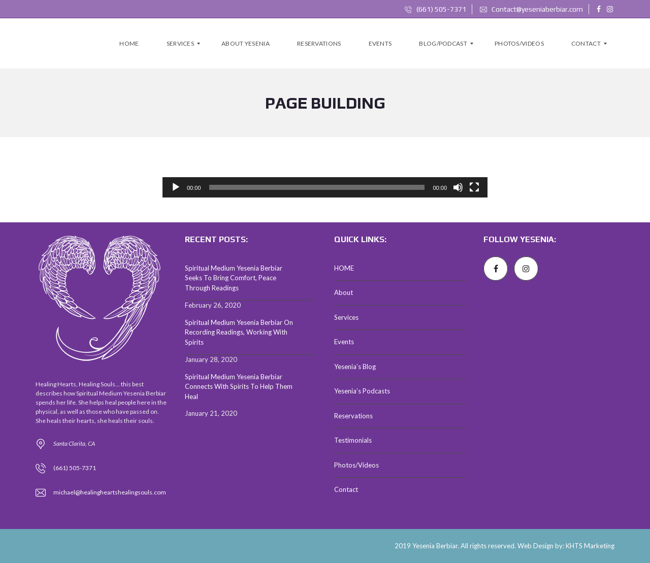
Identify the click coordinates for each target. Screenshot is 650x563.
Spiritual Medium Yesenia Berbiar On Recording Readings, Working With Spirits (239, 332)
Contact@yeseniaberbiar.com (531, 9)
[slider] (317, 187)
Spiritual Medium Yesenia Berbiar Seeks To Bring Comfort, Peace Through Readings (233, 278)
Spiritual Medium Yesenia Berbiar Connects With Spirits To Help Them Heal (238, 387)
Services (346, 317)
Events (344, 342)
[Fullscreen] (474, 187)
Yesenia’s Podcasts (362, 391)
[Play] (176, 187)
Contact (346, 489)
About (343, 292)
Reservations (353, 416)
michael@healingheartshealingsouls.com (109, 492)
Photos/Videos (356, 465)
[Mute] (458, 187)
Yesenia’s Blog (355, 366)
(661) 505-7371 (435, 9)
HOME (344, 268)
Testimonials (353, 440)
